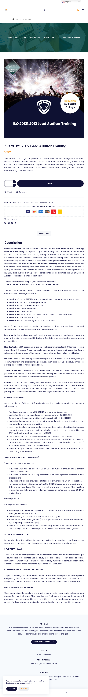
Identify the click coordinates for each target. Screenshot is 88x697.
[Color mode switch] (78, 10)
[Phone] (66, 693)
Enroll (50, 183)
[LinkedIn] (15, 223)
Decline (24, 689)
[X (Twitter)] (9, 223)
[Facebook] (5, 223)
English (66, 1)
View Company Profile (44, 642)
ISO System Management (42, 203)
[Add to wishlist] (8, 192)
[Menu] (83, 10)
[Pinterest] (12, 223)
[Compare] (44, 10)
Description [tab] (44, 233)
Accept (12, 689)
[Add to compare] (21, 192)
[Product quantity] (10, 183)
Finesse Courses (23, 203)
